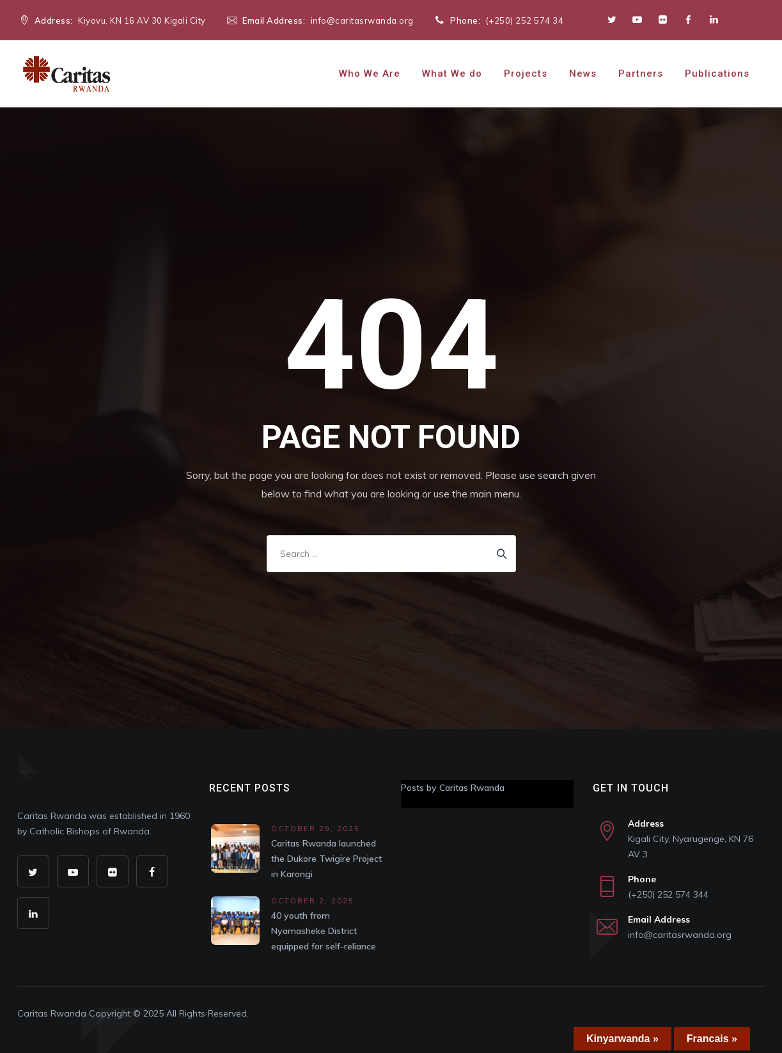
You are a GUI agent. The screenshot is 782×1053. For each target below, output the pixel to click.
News (583, 73)
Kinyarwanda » (622, 1038)
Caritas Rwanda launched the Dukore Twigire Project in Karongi (326, 859)
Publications (717, 73)
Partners (640, 73)
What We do (452, 73)
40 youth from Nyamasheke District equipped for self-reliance (323, 931)
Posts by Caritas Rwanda (452, 787)
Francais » (712, 1038)
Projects (525, 73)
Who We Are (369, 73)
